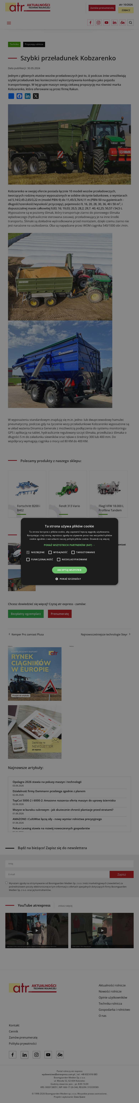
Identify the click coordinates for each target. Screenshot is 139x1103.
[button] (69, 545)
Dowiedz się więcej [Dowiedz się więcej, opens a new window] (99, 538)
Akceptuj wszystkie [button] (69, 569)
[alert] (69, 551)
